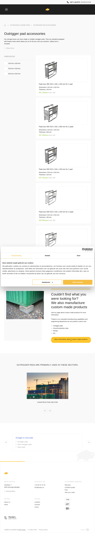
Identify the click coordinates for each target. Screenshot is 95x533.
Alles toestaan (77, 282)
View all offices (9, 491)
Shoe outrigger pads (24, 444)
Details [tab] (47, 255)
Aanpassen (47, 282)
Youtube (37, 504)
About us (7, 502)
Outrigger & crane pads (24, 438)
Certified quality (70, 487)
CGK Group (22, 530)
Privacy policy (43, 530)
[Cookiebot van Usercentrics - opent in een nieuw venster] (83, 249)
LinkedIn (37, 502)
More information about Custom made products (70, 339)
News (6, 504)
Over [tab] (78, 255)
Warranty (68, 485)
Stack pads (20, 447)
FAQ (66, 490)
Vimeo (36, 507)
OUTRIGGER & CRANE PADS (20, 25)
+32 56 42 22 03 (39, 485)
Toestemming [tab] (16, 255)
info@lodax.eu (39, 487)
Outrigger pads (22, 441)
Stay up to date (70, 492)
